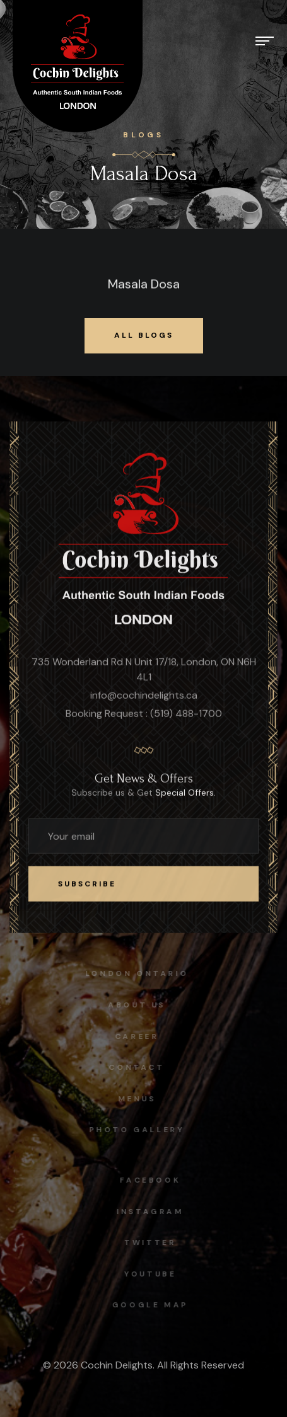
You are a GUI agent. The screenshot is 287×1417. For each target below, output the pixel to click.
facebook (152, 1180)
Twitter (152, 1242)
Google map (152, 1305)
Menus (134, 1099)
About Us (134, 1005)
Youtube (152, 1274)
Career (135, 1036)
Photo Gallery (134, 1130)
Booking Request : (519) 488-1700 (144, 714)
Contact (134, 1067)
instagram (152, 1212)
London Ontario (134, 973)
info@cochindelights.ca (143, 696)
